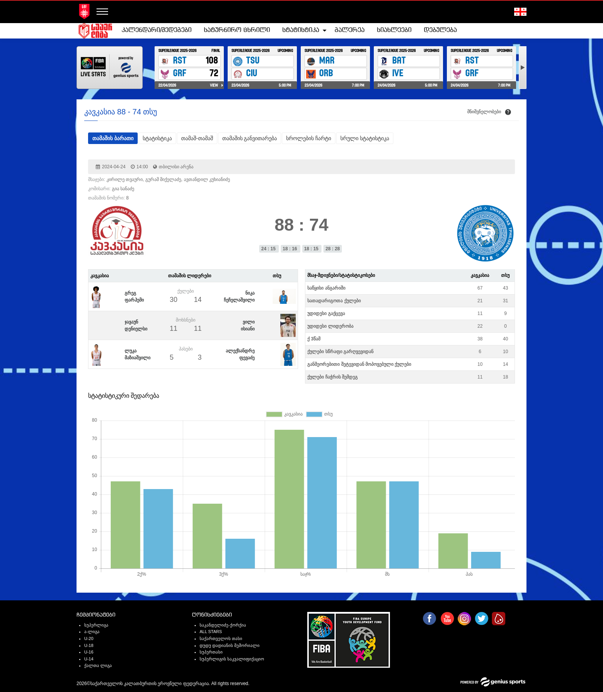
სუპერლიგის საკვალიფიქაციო (232, 659)
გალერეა (350, 30)
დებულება (440, 30)
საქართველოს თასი (221, 638)
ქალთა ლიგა (98, 665)
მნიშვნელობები (484, 111)
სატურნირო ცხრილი (237, 30)
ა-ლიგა (92, 631)
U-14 (88, 659)
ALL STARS (211, 631)
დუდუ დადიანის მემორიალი (230, 645)
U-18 (88, 645)
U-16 (88, 652)
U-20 (88, 638)
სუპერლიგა (96, 625)
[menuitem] (156, 30)
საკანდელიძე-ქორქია (223, 625)
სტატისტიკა (300, 30)
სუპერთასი (211, 652)
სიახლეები (394, 30)
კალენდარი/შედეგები (157, 30)
